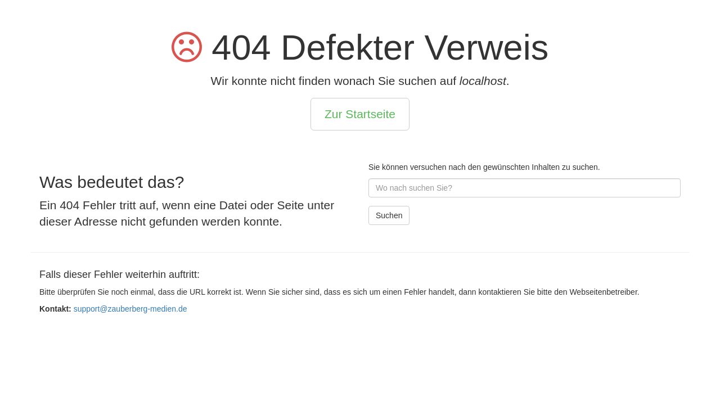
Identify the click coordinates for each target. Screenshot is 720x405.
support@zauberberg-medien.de (130, 308)
